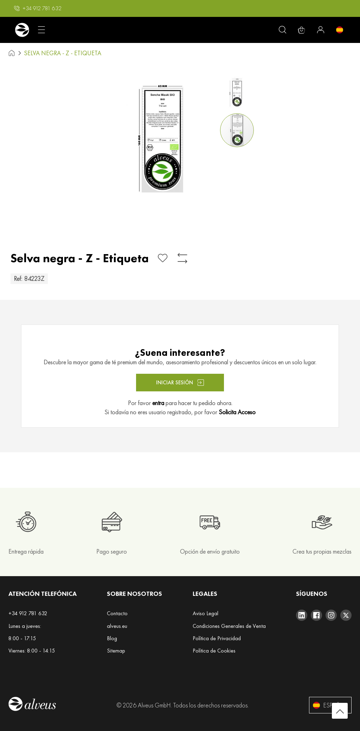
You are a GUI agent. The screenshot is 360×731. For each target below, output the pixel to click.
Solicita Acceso (237, 412)
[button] (38, 8)
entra (158, 403)
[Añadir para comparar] (182, 258)
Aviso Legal (205, 613)
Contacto (117, 613)
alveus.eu (117, 626)
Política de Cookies (214, 650)
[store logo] (22, 30)
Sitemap (116, 650)
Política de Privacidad (217, 638)
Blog (112, 638)
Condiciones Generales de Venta (229, 626)
